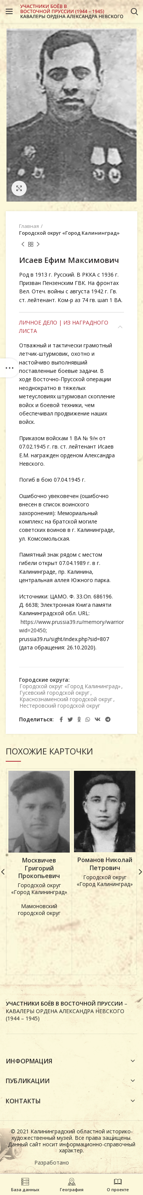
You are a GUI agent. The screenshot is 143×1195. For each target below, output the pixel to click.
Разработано (52, 1163)
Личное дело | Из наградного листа (63, 326)
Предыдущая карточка (23, 244)
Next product (38, 244)
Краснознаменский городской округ (65, 699)
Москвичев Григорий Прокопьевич (39, 868)
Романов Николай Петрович (104, 864)
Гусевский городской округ (54, 693)
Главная (29, 226)
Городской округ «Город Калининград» (69, 232)
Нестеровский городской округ (59, 706)
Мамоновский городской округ (39, 910)
